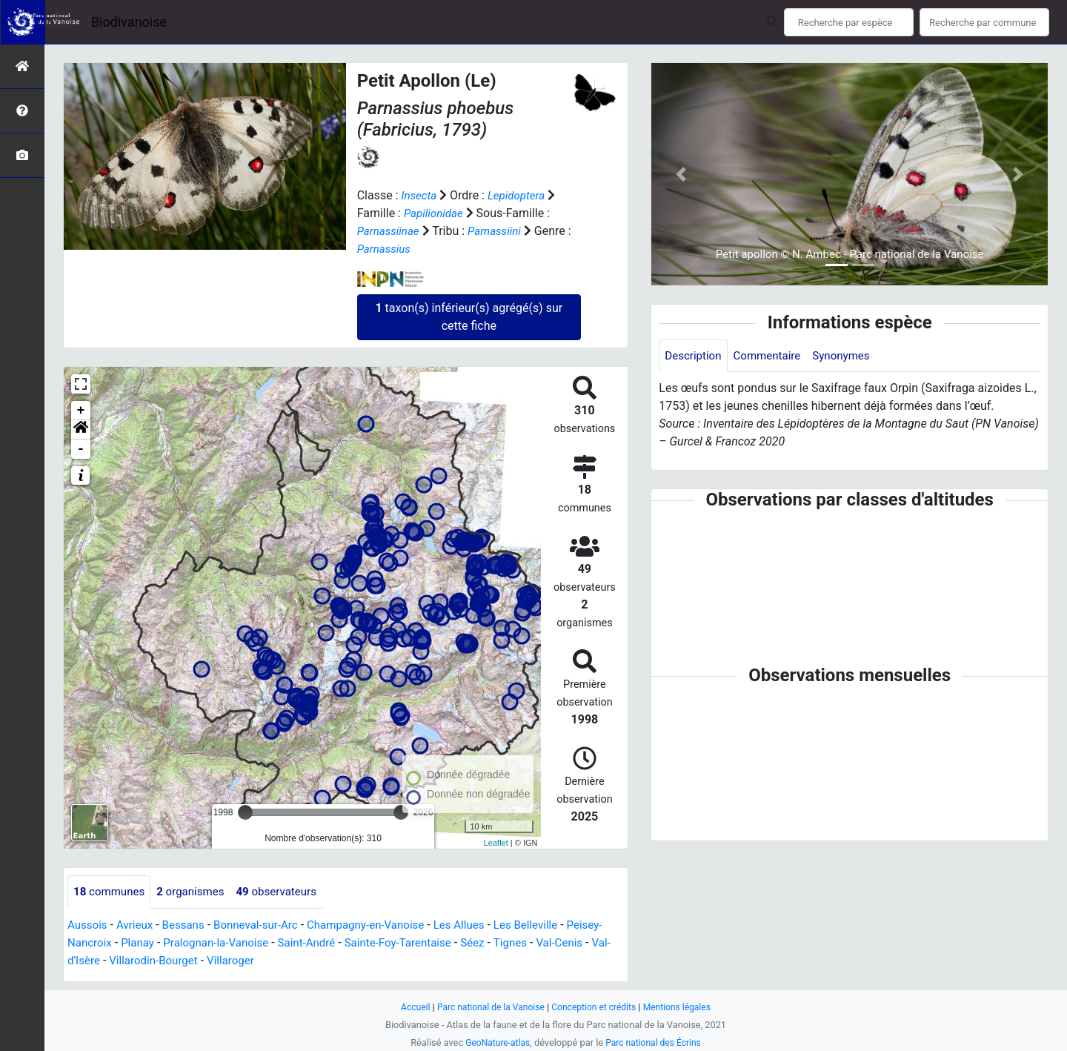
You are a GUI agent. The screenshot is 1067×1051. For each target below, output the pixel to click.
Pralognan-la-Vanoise (262, 943)
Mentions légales (683, 1006)
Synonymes (850, 356)
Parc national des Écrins (655, 1042)
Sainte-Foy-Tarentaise (454, 943)
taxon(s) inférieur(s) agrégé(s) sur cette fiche (468, 317)
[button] (80, 430)
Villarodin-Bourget (217, 961)
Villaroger (298, 961)
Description (695, 356)
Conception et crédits (596, 1006)
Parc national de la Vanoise (487, 1006)
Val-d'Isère (133, 961)
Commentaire (772, 356)
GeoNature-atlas (494, 1042)
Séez (532, 943)
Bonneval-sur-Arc (265, 925)
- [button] (81, 449)
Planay (179, 943)
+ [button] (81, 411)
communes (111, 892)
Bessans (189, 925)
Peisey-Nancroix (110, 943)
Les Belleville (551, 925)
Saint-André (357, 943)
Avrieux (138, 925)
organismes (197, 892)
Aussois (88, 925)
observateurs (287, 892)
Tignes (572, 943)
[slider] (245, 812)
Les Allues (480, 925)
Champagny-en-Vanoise (381, 925)
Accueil (407, 1006)
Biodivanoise (129, 22)
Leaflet (496, 842)
